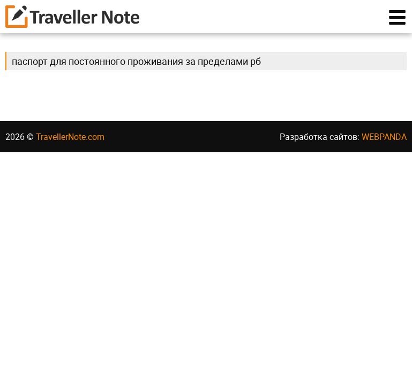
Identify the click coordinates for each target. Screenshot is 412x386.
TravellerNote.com (70, 137)
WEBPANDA (384, 137)
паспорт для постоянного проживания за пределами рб (136, 61)
